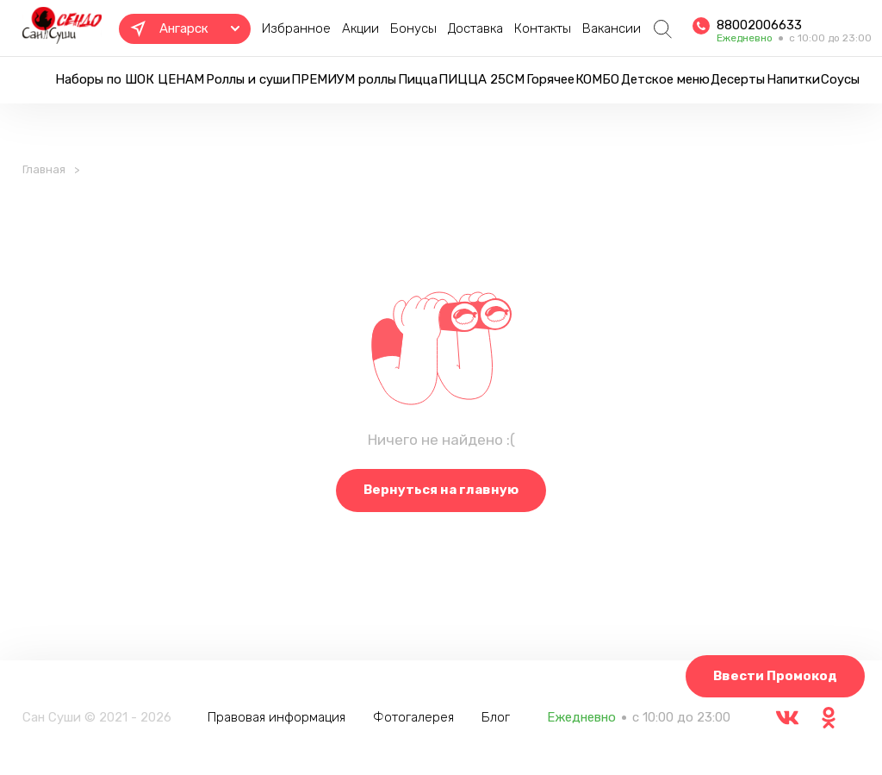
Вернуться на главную (441, 489)
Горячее (550, 79)
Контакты (542, 28)
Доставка (475, 28)
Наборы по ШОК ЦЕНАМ (129, 79)
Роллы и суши (248, 79)
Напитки (793, 79)
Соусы (840, 79)
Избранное (296, 28)
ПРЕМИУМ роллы (343, 79)
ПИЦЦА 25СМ (481, 79)
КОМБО (597, 79)
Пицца (418, 79)
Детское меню (665, 79)
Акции (360, 28)
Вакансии (611, 28)
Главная (43, 169)
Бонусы (413, 28)
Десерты (738, 79)
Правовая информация (276, 717)
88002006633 (759, 25)
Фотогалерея (413, 717)
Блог (495, 717)
